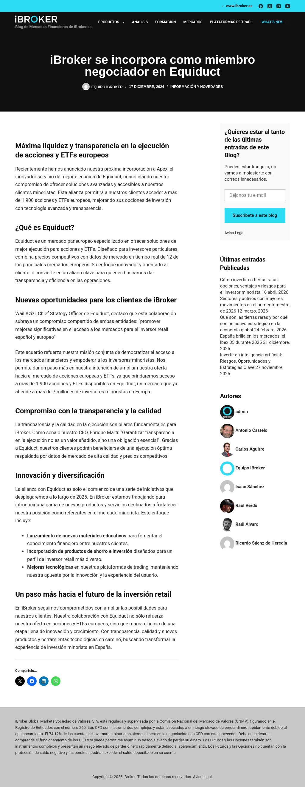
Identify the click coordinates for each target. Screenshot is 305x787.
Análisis (140, 22)
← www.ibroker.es (237, 6)
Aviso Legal (234, 233)
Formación (165, 22)
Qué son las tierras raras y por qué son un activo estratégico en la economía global (254, 324)
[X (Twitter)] (269, 6)
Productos (112, 22)
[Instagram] (278, 6)
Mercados (192, 22)
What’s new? (273, 22)
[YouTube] (287, 6)
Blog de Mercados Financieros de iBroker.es (53, 26)
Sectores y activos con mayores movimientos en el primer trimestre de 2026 (255, 305)
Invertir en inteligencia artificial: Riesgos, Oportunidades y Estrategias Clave (251, 361)
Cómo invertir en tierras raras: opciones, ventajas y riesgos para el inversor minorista (253, 286)
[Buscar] (287, 22)
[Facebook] (261, 6)
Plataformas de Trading (233, 22)
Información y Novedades (196, 87)
